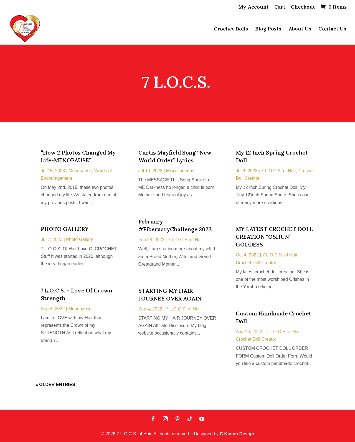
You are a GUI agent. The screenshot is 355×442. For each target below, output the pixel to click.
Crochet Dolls (231, 29)
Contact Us (332, 29)
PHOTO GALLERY (64, 228)
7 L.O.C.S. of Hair (185, 239)
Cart (279, 7)
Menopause (80, 170)
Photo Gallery (79, 239)
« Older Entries (55, 384)
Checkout (303, 7)
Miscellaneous (180, 170)
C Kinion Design (237, 433)
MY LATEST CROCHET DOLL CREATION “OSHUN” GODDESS (274, 236)
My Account (254, 7)
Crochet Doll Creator (256, 262)
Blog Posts (268, 29)
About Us (299, 29)
